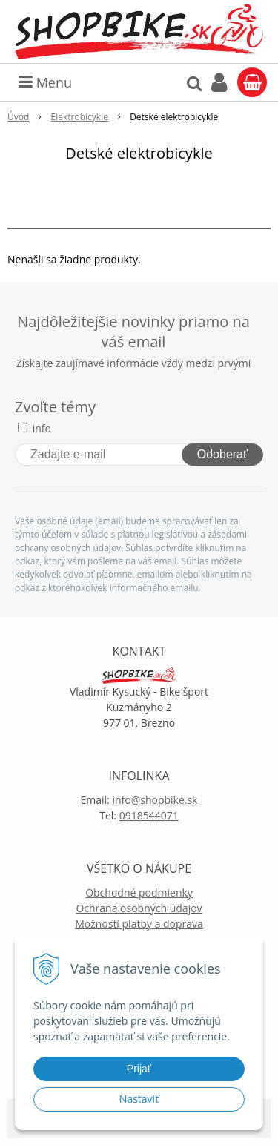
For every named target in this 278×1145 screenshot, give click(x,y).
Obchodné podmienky (139, 892)
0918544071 (149, 815)
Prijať (139, 1069)
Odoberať (222, 454)
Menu (45, 82)
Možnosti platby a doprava (139, 924)
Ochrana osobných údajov (139, 908)
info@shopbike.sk (154, 800)
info (42, 428)
